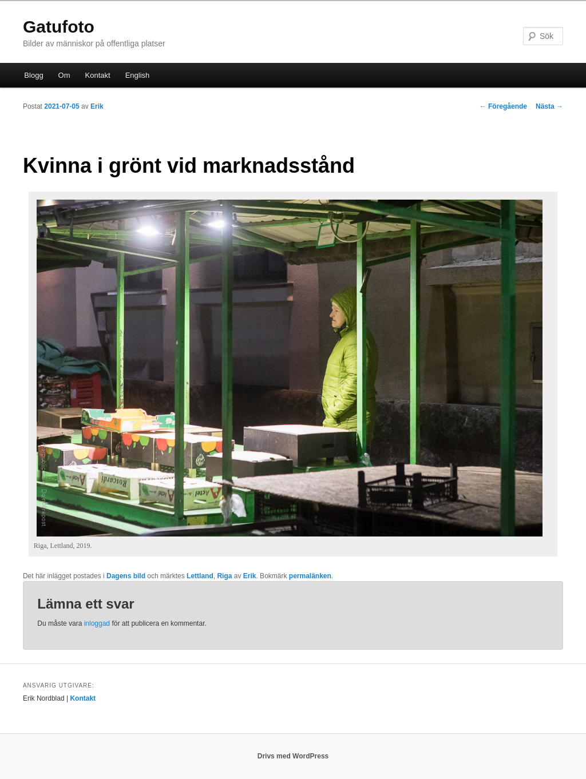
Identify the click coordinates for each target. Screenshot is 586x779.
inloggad (97, 623)
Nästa (549, 106)
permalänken (310, 576)
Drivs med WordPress (293, 756)
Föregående (503, 106)
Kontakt (97, 75)
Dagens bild (125, 576)
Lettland (200, 576)
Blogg (33, 75)
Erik (97, 106)
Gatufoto (58, 26)
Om (64, 75)
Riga (224, 576)
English (137, 75)
